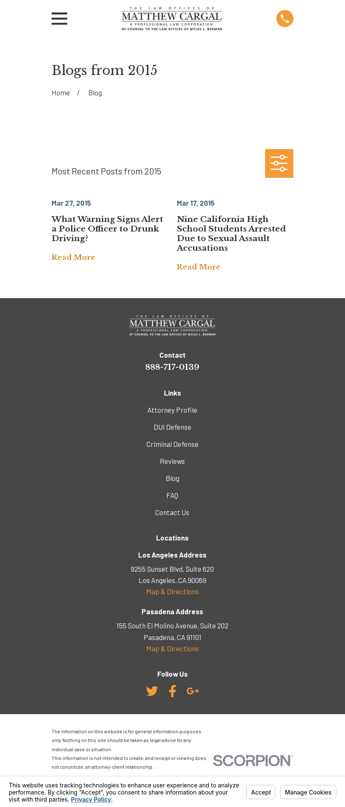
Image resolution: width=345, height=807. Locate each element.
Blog (172, 478)
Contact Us (172, 512)
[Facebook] (172, 691)
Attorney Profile (172, 410)
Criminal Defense (172, 444)
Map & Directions (172, 591)
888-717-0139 (172, 367)
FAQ (172, 495)
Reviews (172, 461)
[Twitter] (152, 691)
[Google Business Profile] (193, 691)
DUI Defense (172, 427)
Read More (73, 258)
